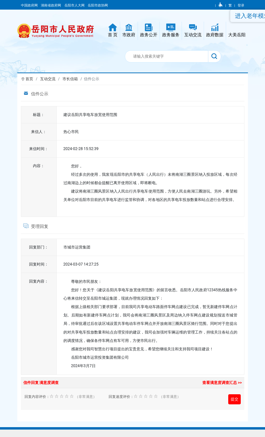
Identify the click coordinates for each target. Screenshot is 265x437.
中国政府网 (29, 5)
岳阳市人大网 (74, 5)
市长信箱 (70, 79)
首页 (29, 79)
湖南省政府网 (51, 5)
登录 (241, 5)
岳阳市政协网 (98, 5)
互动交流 (47, 79)
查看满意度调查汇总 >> (222, 382)
